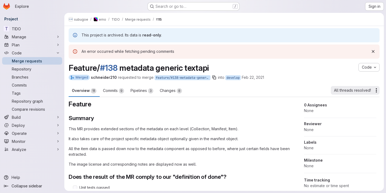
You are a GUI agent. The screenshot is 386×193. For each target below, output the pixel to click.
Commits (113, 91)
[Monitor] (32, 141)
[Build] (32, 117)
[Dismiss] (373, 51)
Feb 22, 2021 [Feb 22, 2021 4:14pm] (253, 77)
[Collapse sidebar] (32, 186)
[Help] (32, 177)
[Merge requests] (32, 61)
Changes (171, 91)
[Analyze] (32, 149)
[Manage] (32, 36)
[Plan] (32, 45)
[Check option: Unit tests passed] (75, 187)
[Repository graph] (32, 101)
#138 (109, 68)
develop (233, 78)
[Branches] (32, 77)
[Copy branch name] (214, 77)
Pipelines (142, 91)
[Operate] (32, 133)
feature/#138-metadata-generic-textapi (183, 78)
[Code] (32, 53)
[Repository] (32, 69)
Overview (84, 91)
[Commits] (32, 85)
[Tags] (32, 93)
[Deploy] (32, 125)
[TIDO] (32, 28)
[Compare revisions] (32, 109)
